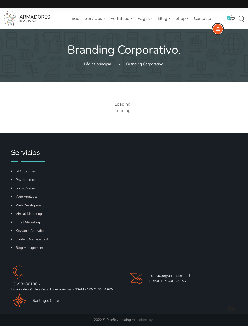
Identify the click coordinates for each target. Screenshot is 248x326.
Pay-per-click (23, 179)
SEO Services (23, 171)
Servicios (95, 18)
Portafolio (121, 18)
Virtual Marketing (26, 214)
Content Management (29, 239)
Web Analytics (24, 196)
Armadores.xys (143, 320)
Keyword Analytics (27, 230)
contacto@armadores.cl (169, 275)
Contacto (202, 18)
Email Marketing (25, 222)
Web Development (27, 205)
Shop (182, 18)
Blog (164, 18)
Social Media (23, 188)
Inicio (74, 18)
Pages (145, 18)
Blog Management (27, 247)
